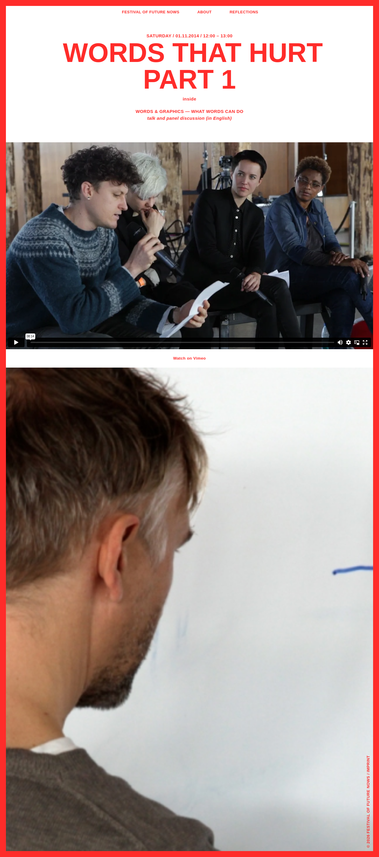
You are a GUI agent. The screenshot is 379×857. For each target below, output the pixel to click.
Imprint (368, 763)
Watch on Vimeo (189, 358)
